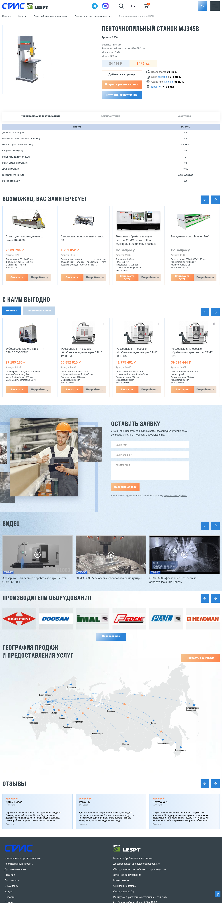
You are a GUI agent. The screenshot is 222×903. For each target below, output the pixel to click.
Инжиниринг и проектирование (23, 858)
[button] (202, 6)
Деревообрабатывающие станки (50, 16)
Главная (6, 16)
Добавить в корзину (122, 75)
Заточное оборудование (127, 875)
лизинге (168, 82)
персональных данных (175, 496)
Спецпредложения (39, 311)
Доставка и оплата (15, 869)
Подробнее (38, 277)
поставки (163, 77)
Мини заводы (121, 881)
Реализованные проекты (19, 864)
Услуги (8, 892)
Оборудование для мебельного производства (139, 869)
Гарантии (10, 875)
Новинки (11, 311)
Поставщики (12, 881)
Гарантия (156, 87)
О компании (11, 886)
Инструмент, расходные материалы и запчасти (140, 897)
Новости (9, 897)
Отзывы (14, 784)
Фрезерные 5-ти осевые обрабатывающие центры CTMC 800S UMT (137, 352)
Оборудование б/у (123, 892)
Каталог (22, 16)
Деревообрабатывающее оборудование (136, 864)
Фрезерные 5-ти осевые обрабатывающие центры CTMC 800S (192, 352)
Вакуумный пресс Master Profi (190, 236)
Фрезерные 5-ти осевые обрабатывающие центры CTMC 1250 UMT (82, 352)
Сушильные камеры (124, 886)
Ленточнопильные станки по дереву (93, 16)
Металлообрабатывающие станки (132, 858)
